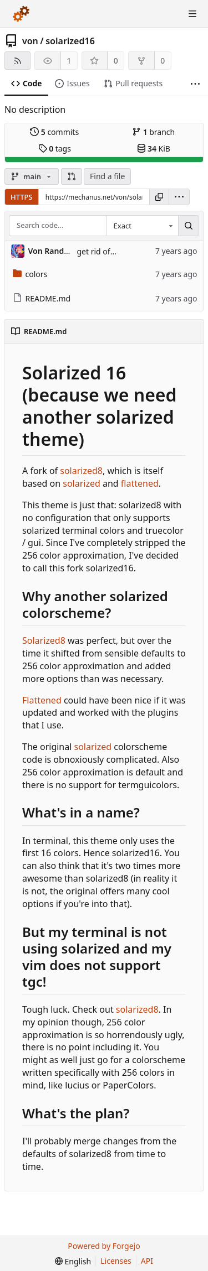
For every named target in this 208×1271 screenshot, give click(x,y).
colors (30, 274)
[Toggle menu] (192, 14)
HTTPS (22, 197)
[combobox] (142, 225)
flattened (140, 483)
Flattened (42, 700)
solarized (81, 483)
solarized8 (81, 471)
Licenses (115, 1261)
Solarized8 (43, 640)
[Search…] (188, 225)
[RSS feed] (17, 60)
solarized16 (70, 40)
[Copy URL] (159, 197)
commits (54, 132)
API (147, 1261)
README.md (42, 298)
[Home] (21, 14)
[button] (71, 176)
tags (54, 148)
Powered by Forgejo (104, 1246)
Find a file (107, 176)
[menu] (179, 197)
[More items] (195, 84)
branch (153, 132)
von (30, 40)
